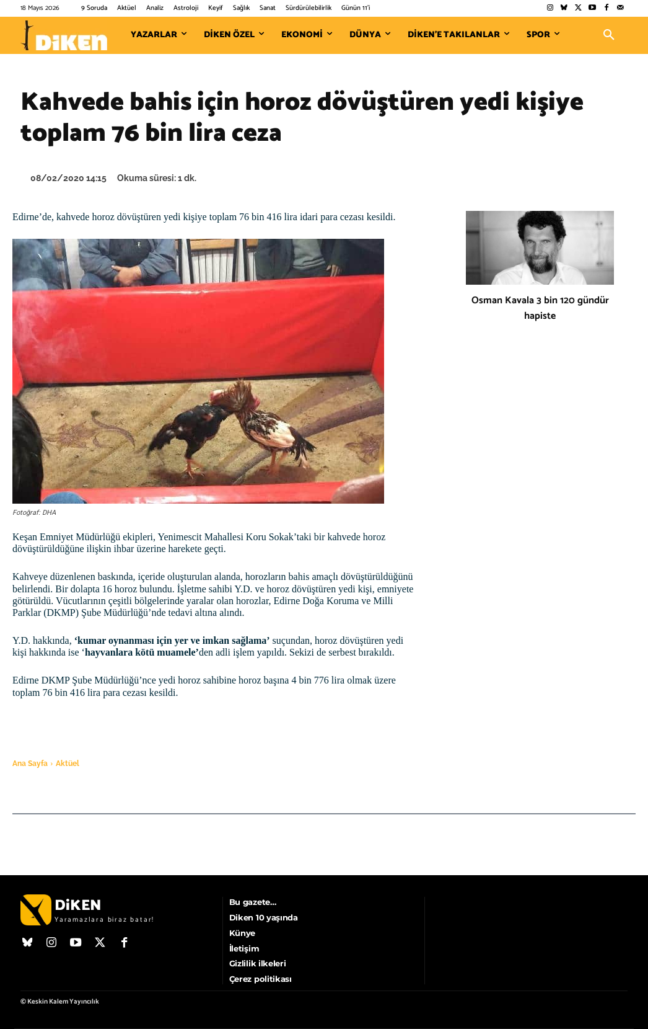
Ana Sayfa (30, 763)
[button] (609, 35)
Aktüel (67, 763)
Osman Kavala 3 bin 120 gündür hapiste (540, 308)
